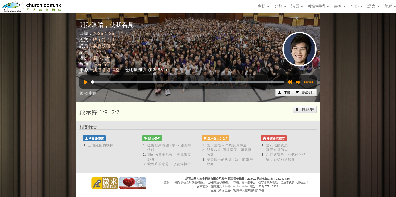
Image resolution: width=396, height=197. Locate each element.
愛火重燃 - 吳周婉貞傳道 (227, 145)
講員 (297, 6)
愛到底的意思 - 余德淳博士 (169, 164)
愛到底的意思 (277, 145)
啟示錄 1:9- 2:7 (108, 39)
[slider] (188, 82)
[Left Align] (305, 92)
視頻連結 (87, 93)
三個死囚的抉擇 (100, 145)
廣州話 (100, 51)
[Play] (86, 82)
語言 (373, 6)
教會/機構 (318, 6)
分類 (280, 6)
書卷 (339, 6)
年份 (356, 6)
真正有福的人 (277, 150)
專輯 (263, 6)
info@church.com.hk (235, 186)
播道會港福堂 (106, 69)
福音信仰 (102, 63)
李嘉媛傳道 (104, 45)
